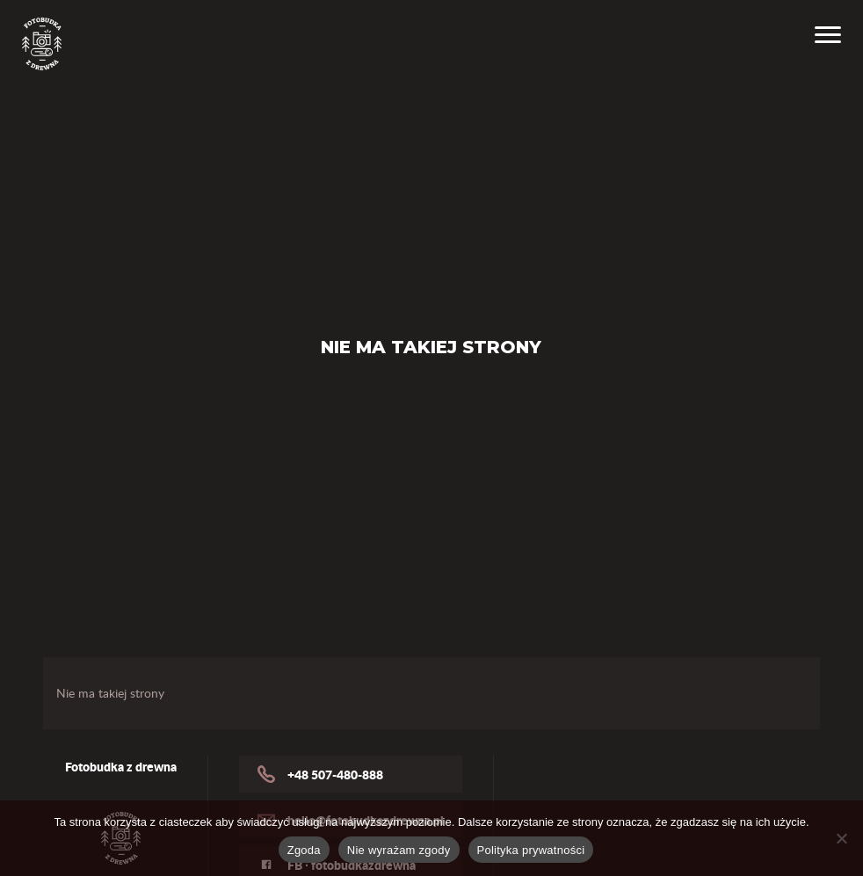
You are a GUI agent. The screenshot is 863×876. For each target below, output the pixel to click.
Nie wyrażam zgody (399, 850)
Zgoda (304, 850)
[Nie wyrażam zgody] (841, 838)
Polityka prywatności (531, 850)
